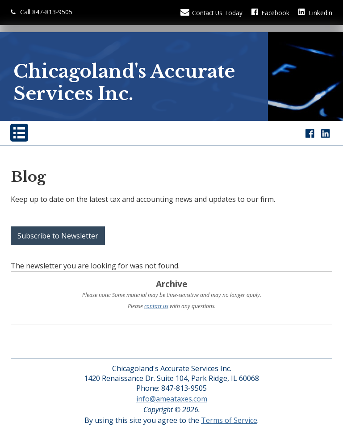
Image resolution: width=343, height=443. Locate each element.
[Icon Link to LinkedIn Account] (315, 12)
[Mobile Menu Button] (19, 133)
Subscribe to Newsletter (57, 236)
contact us (156, 306)
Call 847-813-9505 (41, 12)
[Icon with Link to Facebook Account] (270, 12)
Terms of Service (229, 420)
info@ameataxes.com (171, 399)
